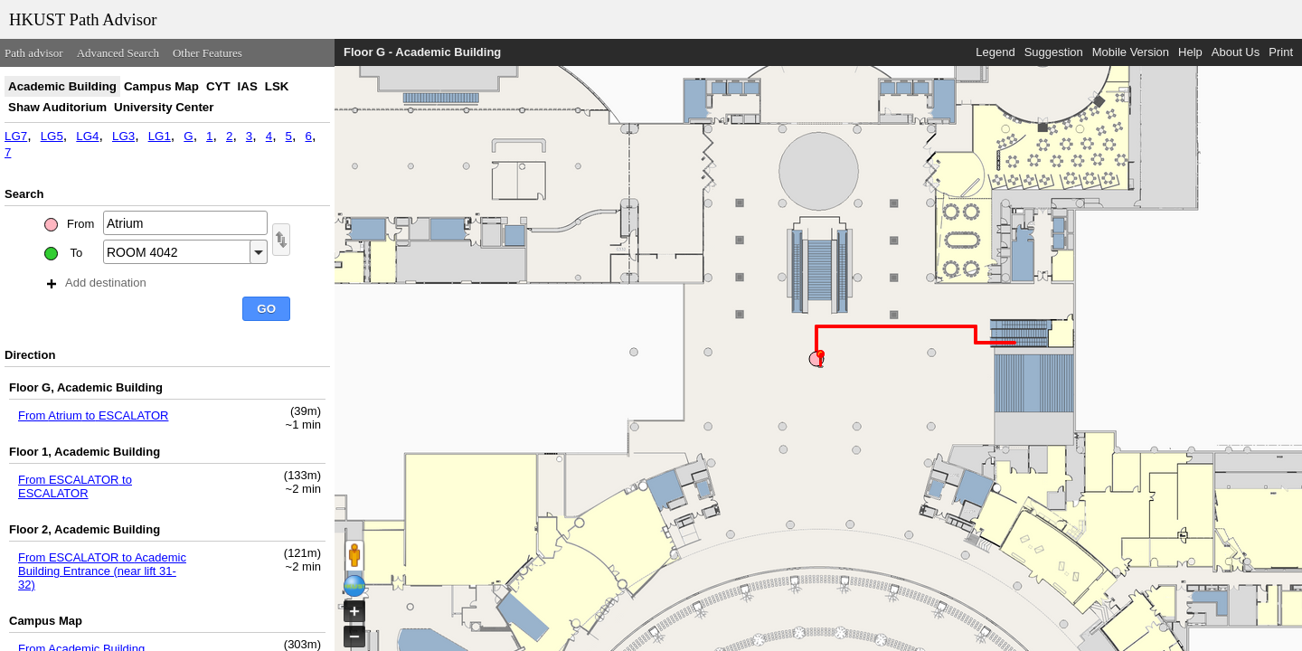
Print (1281, 52)
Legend (995, 52)
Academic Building (62, 86)
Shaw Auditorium (57, 107)
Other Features (207, 53)
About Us (1236, 52)
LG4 (87, 136)
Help (1190, 52)
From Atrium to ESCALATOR (93, 415)
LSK (277, 86)
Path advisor (34, 53)
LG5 (52, 136)
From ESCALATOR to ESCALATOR (75, 486)
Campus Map (161, 86)
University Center (163, 107)
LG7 (16, 136)
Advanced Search (118, 53)
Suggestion (1053, 52)
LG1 (159, 136)
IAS (248, 86)
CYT (218, 86)
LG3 (123, 136)
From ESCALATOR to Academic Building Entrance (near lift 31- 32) (102, 571)
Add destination (96, 282)
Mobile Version (1130, 52)
